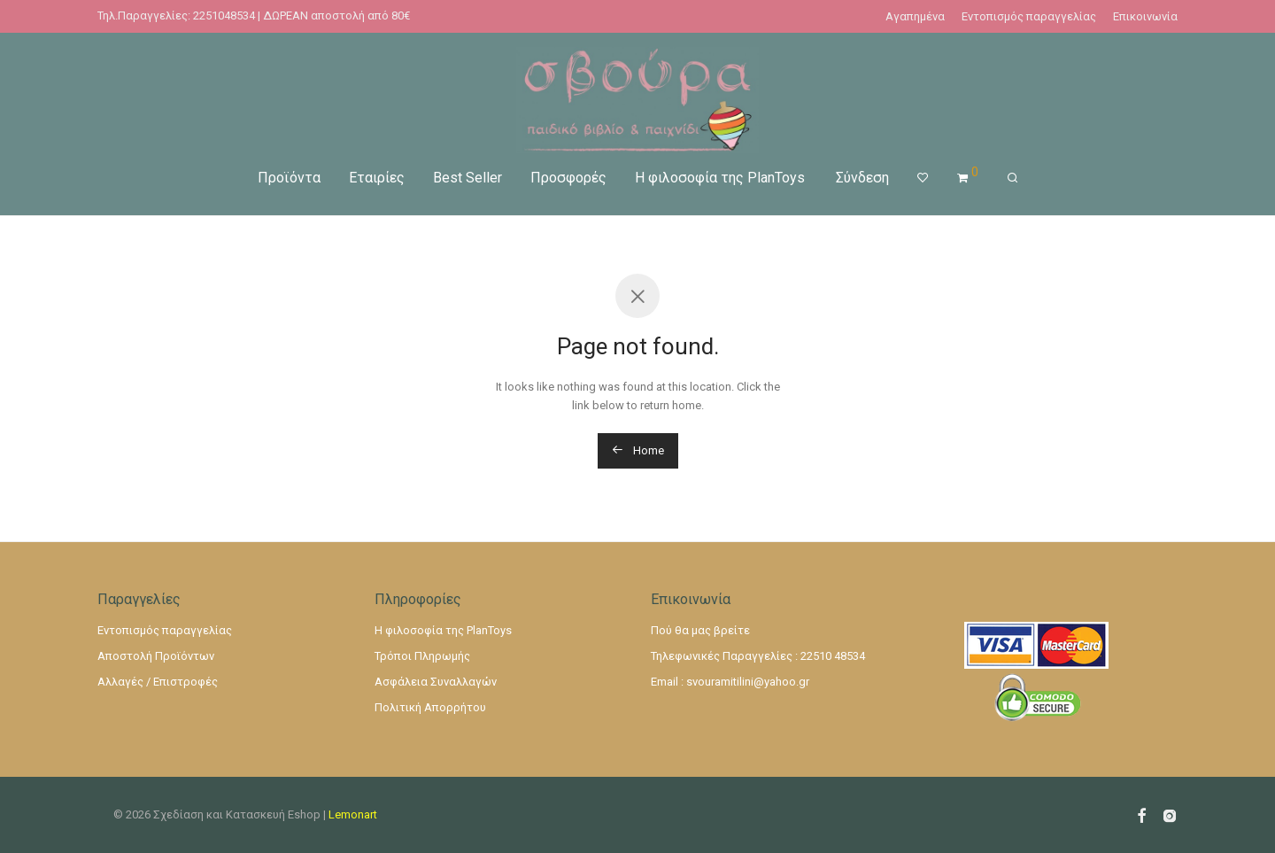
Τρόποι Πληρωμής (422, 656)
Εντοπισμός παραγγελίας (1029, 16)
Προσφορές (568, 176)
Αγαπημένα (915, 16)
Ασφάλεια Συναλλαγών (436, 681)
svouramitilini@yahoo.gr (747, 681)
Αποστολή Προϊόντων (155, 656)
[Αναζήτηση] (1012, 177)
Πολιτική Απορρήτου (430, 707)
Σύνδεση (862, 176)
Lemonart (352, 814)
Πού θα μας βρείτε (700, 630)
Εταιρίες (377, 176)
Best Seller (467, 176)
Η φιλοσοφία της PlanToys (720, 176)
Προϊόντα (289, 176)
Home (638, 450)
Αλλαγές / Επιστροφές (157, 681)
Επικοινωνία (1145, 16)
